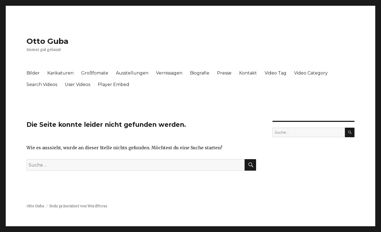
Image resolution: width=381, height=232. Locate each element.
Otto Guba (47, 41)
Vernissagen (169, 73)
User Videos (77, 84)
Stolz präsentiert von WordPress (78, 206)
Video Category (311, 73)
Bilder (33, 73)
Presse (224, 73)
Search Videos (42, 84)
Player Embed (113, 84)
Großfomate (94, 73)
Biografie (199, 73)
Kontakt (248, 73)
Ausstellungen (132, 73)
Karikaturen (60, 73)
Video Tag (275, 73)
